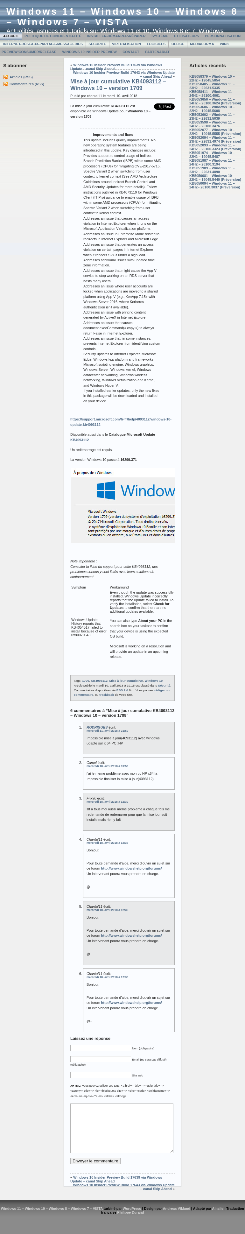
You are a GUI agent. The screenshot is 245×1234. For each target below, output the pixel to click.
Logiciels (156, 44)
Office (178, 44)
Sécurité (97, 44)
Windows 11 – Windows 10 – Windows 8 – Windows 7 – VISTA (122, 16)
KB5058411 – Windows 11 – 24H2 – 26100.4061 (212, 93)
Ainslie (217, 1218)
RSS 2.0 (122, 690)
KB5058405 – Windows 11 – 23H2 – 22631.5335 (212, 86)
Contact (130, 52)
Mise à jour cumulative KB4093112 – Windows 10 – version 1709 (118, 84)
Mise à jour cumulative (126, 680)
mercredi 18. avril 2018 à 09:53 (107, 766)
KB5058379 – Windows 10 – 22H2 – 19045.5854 (212, 78)
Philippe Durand (130, 1222)
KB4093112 (99, 680)
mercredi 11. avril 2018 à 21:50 (107, 730)
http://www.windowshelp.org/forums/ (131, 868)
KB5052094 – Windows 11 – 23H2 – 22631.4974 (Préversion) (215, 139)
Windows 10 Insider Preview (89, 52)
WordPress (132, 1218)
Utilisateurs (186, 36)
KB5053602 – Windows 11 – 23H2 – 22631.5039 (212, 116)
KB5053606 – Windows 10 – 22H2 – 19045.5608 (212, 109)
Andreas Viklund (176, 1218)
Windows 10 (153, 680)
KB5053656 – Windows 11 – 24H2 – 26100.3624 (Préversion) (215, 101)
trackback (106, 694)
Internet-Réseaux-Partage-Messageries (43, 44)
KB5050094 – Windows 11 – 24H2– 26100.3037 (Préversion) (214, 185)
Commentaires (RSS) (27, 84)
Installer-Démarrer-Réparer (116, 36)
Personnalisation (223, 36)
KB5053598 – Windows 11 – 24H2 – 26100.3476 (212, 124)
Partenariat (157, 52)
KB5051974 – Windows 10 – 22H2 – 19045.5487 (212, 155)
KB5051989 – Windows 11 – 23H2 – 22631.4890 (212, 170)
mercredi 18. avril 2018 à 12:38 (107, 910)
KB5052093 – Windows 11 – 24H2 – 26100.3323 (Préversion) (215, 147)
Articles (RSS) (21, 77)
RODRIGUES (97, 727)
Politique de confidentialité (52, 36)
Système (159, 36)
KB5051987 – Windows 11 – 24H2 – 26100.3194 (212, 162)
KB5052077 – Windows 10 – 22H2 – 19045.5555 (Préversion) (215, 132)
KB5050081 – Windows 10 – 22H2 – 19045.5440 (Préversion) (215, 177)
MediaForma (202, 44)
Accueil (11, 36)
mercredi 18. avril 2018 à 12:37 (107, 842)
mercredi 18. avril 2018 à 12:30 (107, 801)
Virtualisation (126, 44)
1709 (85, 680)
